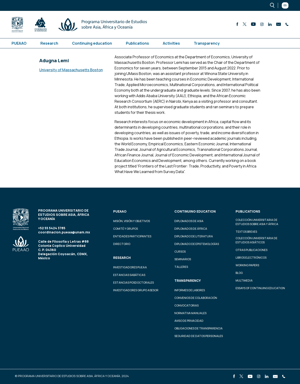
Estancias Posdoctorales (133, 283)
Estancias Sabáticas (129, 275)
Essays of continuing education (260, 288)
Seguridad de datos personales (198, 336)
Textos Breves (246, 232)
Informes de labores (189, 290)
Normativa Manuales (190, 313)
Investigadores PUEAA (130, 267)
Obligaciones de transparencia (198, 328)
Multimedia (244, 280)
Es (285, 5)
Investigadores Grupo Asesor (135, 290)
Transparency (207, 43)
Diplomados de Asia (188, 221)
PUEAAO (19, 43)
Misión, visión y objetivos (131, 221)
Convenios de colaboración (195, 298)
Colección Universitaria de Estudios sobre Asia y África (257, 222)
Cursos (180, 252)
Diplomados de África (190, 229)
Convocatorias (186, 305)
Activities (171, 43)
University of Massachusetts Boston (71, 70)
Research (49, 43)
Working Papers (247, 265)
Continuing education (92, 43)
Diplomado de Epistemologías (196, 244)
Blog (239, 273)
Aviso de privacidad (188, 321)
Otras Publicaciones (251, 250)
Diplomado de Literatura (193, 236)
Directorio (121, 244)
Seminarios (182, 259)
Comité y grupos (125, 229)
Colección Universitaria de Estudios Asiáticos (256, 240)
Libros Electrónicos (251, 258)
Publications (137, 43)
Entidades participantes (132, 236)
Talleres (181, 267)
